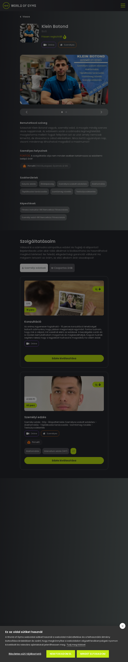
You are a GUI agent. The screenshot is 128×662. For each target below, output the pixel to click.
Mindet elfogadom (92, 654)
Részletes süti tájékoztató (25, 654)
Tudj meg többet (76, 644)
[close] (122, 626)
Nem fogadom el (61, 654)
